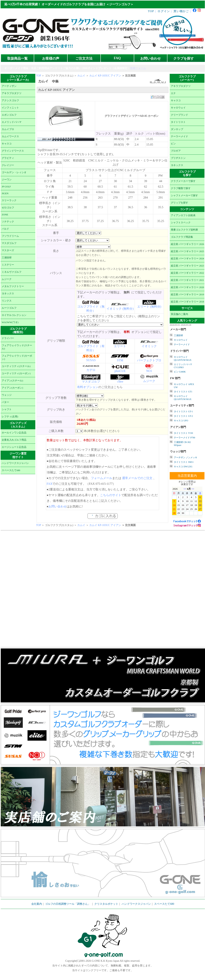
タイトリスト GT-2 (183, 416)
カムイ (81, 75)
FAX (50, 483)
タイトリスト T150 (183, 433)
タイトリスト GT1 (183, 391)
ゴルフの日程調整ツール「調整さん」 (67, 903)
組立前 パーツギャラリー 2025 (187, 251)
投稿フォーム (138, 68)
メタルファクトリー (13, 286)
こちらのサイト (110, 495)
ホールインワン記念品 (14, 432)
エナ (173, 93)
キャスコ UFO (181, 420)
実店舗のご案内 (179, 314)
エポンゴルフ (9, 115)
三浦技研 (7, 257)
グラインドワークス (13, 151)
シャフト (7, 409)
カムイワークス (10, 136)
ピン (173, 143)
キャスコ (7, 143)
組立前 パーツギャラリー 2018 (187, 301)
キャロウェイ (178, 107)
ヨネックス (8, 293)
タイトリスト (178, 122)
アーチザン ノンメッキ (185, 457)
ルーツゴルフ (9, 308)
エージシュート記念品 (14, 447)
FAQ (117, 58)
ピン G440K (180, 371)
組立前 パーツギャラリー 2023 (187, 265)
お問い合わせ (150, 58)
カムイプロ (8, 129)
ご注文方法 (83, 58)
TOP (151, 11)
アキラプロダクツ (11, 93)
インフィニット (10, 107)
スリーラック (9, 200)
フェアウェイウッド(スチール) (17, 347)
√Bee (120, 381)
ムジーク (7, 279)
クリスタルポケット (106, 903)
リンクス (7, 300)
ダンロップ (177, 129)
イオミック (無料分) (120, 308)
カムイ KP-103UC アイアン (105, 75)
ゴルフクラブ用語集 (182, 237)
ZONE (5, 214)
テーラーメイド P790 (184, 437)
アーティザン (9, 86)
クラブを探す (183, 58)
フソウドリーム (10, 236)
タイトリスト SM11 (184, 462)
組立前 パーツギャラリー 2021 (187, 280)
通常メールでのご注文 (137, 478)
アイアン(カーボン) (12, 388)
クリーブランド (179, 115)
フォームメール (101, 478)
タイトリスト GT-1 (183, 411)
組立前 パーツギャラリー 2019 (187, 294)
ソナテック (8, 221)
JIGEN (5, 193)
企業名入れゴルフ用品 (14, 440)
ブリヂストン (178, 158)
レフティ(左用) (10, 416)
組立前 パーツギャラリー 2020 (187, 287)
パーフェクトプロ (149, 360)
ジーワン (7, 179)
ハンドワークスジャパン (15, 463)
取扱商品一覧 (17, 58)
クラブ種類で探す (181, 188)
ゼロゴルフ (8, 207)
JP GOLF (6, 186)
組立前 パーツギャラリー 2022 (187, 273)
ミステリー (8, 264)
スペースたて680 (11, 470)
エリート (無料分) (149, 306)
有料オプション (87, 387)
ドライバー (8, 338)
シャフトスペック (181, 222)
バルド (5, 229)
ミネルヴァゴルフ (11, 272)
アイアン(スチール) (12, 380)
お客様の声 (50, 58)
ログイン (164, 11)
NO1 (149, 370)
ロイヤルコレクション (14, 315)
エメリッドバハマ (11, 122)
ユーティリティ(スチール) (16, 366)
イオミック (149, 346)
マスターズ (8, 250)
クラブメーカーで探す (183, 181)
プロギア (176, 151)
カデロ (90, 370)
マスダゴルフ (9, 243)
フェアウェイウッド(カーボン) (17, 357)
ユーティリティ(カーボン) (16, 373)
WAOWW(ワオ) (10, 322)
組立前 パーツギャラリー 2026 (187, 244)
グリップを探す (179, 202)
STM (120, 360)
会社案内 (36, 903)
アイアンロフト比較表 (183, 215)
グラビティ (8, 158)
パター (5, 402)
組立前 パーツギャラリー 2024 (187, 258)
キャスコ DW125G (183, 466)
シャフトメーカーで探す (184, 195)
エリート (120, 346)
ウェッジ (7, 395)
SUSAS (91, 360)
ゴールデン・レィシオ (14, 172)
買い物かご (181, 11)
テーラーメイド (179, 136)
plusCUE (120, 370)
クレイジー (8, 165)
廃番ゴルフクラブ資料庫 (184, 229)
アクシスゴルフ (10, 100)
